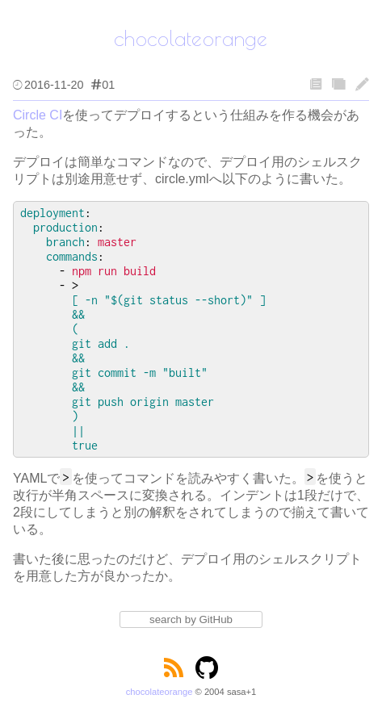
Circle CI (37, 115)
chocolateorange (159, 692)
